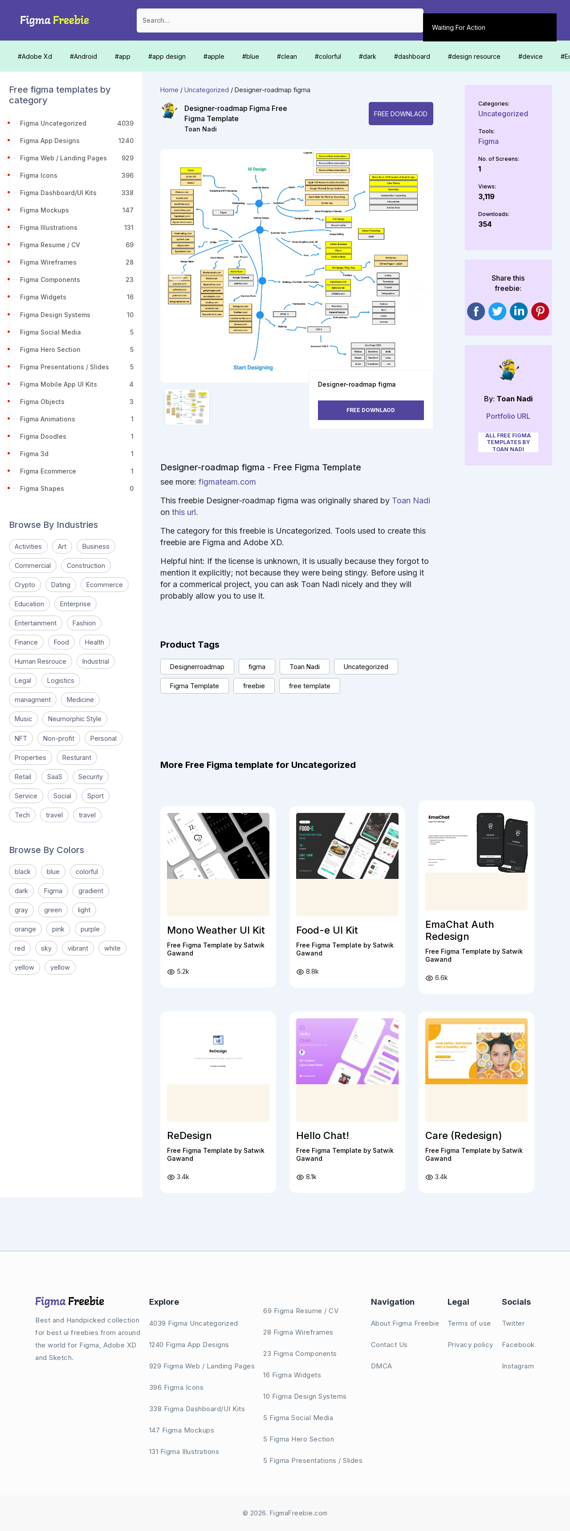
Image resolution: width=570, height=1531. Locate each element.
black (23, 871)
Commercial (33, 565)
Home (169, 90)
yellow (24, 967)
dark (21, 890)
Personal (103, 738)
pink (58, 929)
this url (184, 512)
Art (62, 546)
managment (33, 699)
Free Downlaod (401, 114)
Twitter (513, 1323)
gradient (90, 890)
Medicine (80, 699)
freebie (254, 686)
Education (29, 604)
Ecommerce (104, 584)
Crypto (25, 584)
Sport (95, 796)
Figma (53, 890)
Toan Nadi (200, 129)
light (84, 910)
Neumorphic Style (75, 719)
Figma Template (194, 686)
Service (26, 796)
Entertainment (36, 623)
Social (62, 796)
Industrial (95, 661)
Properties (30, 757)
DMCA (381, 1366)
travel (54, 815)
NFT (21, 738)
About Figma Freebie (405, 1323)
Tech (22, 815)
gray (21, 910)
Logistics (60, 680)
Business (96, 546)
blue (53, 871)
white (112, 948)
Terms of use (469, 1323)
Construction (86, 565)
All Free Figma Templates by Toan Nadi (508, 442)
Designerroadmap (197, 666)
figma (256, 666)
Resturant (76, 757)
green (53, 910)
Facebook (518, 1344)
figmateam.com (227, 481)
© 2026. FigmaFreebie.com (285, 1513)
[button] (177, 274)
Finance (26, 642)
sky (46, 948)
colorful (87, 871)
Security (90, 776)
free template (309, 686)
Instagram (518, 1366)
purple (90, 929)
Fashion (84, 623)
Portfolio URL (508, 416)
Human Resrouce (40, 661)
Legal (23, 680)
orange (25, 929)
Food (61, 642)
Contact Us (389, 1344)
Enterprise (75, 604)
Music (23, 719)
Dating (60, 584)
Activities (28, 546)
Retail (23, 776)
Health (94, 642)
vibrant (78, 948)
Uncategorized (206, 90)
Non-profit (58, 738)
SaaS (54, 776)
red (20, 948)
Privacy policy (470, 1344)
